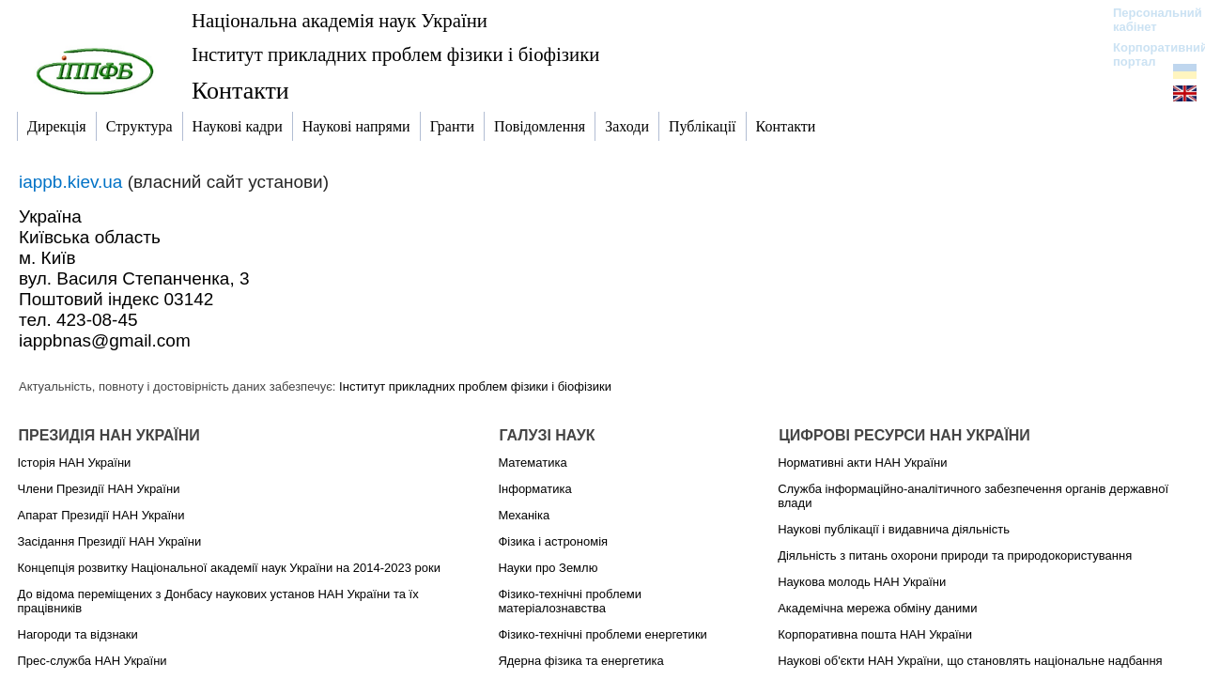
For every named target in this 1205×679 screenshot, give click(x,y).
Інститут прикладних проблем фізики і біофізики (395, 54)
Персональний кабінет (1148, 20)
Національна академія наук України (339, 20)
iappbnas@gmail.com (105, 340)
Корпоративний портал (1148, 54)
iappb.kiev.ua (73, 182)
